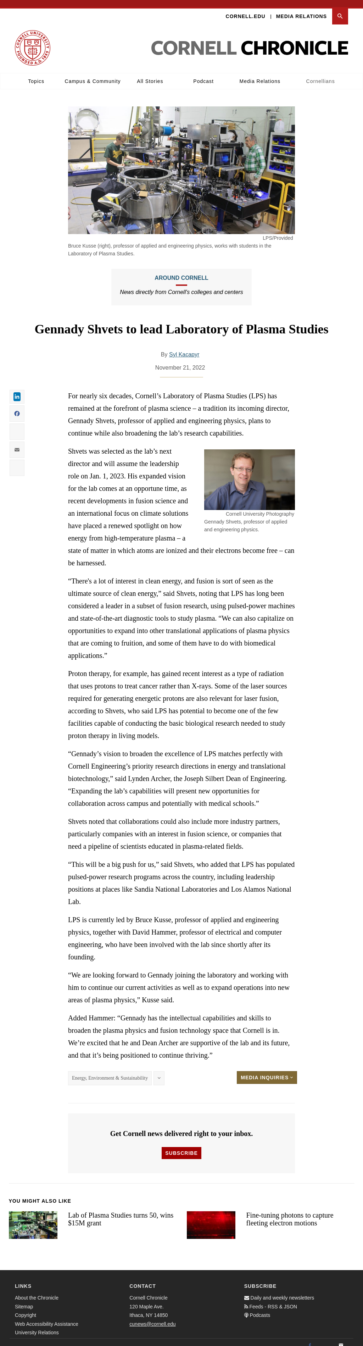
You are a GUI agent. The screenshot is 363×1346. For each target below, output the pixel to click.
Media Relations (301, 9)
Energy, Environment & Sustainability (110, 1071)
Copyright (25, 1308)
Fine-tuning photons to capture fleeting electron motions (289, 1212)
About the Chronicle (36, 1291)
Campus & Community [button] (93, 74)
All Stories (150, 74)
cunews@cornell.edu (152, 1317)
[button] (340, 9)
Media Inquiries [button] (267, 1070)
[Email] (341, 1339)
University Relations (37, 1326)
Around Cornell (181, 271)
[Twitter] (325, 1339)
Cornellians (320, 74)
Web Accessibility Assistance (46, 1317)
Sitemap (24, 1299)
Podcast (203, 74)
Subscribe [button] (181, 1146)
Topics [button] (36, 74)
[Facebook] (310, 1339)
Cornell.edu (246, 9)
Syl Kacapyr (184, 347)
